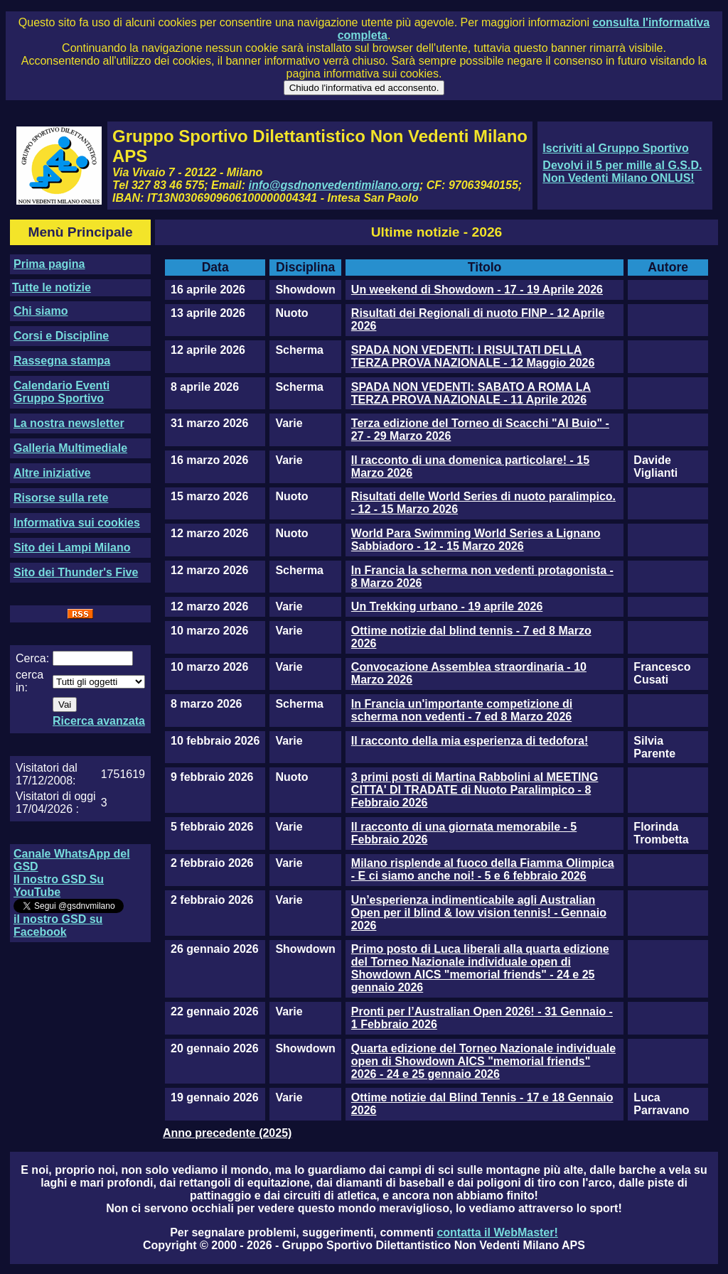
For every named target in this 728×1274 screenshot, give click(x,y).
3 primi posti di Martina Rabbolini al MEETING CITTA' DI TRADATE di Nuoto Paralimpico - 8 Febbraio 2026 (475, 790)
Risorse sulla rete (61, 498)
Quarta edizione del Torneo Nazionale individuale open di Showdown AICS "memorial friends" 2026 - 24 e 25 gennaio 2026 (483, 1061)
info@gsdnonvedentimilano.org (334, 185)
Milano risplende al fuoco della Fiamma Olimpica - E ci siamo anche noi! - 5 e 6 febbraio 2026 (482, 869)
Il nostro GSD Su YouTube (59, 885)
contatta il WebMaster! (497, 1232)
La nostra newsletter (69, 423)
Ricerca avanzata (99, 721)
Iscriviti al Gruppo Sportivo (615, 148)
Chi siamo (41, 311)
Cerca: (32, 658)
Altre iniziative (52, 473)
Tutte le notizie (51, 287)
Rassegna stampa (62, 361)
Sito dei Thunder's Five (76, 572)
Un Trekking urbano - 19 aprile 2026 (446, 606)
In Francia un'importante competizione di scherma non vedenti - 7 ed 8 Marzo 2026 (461, 710)
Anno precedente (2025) (227, 1133)
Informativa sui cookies (77, 523)
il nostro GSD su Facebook (58, 925)
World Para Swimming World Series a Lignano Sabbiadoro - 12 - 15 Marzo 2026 (476, 539)
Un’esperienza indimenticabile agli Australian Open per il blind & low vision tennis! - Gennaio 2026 (478, 913)
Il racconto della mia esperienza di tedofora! (469, 741)
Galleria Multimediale (70, 448)
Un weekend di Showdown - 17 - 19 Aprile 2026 (477, 290)
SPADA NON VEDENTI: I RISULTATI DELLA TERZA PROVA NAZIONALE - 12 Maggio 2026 (473, 356)
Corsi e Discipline (61, 336)
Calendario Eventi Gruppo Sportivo (61, 391)
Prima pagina (49, 264)
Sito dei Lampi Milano (72, 547)
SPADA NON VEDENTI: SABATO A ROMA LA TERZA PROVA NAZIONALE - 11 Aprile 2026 (471, 393)
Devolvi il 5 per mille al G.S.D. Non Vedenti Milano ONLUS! (622, 171)
